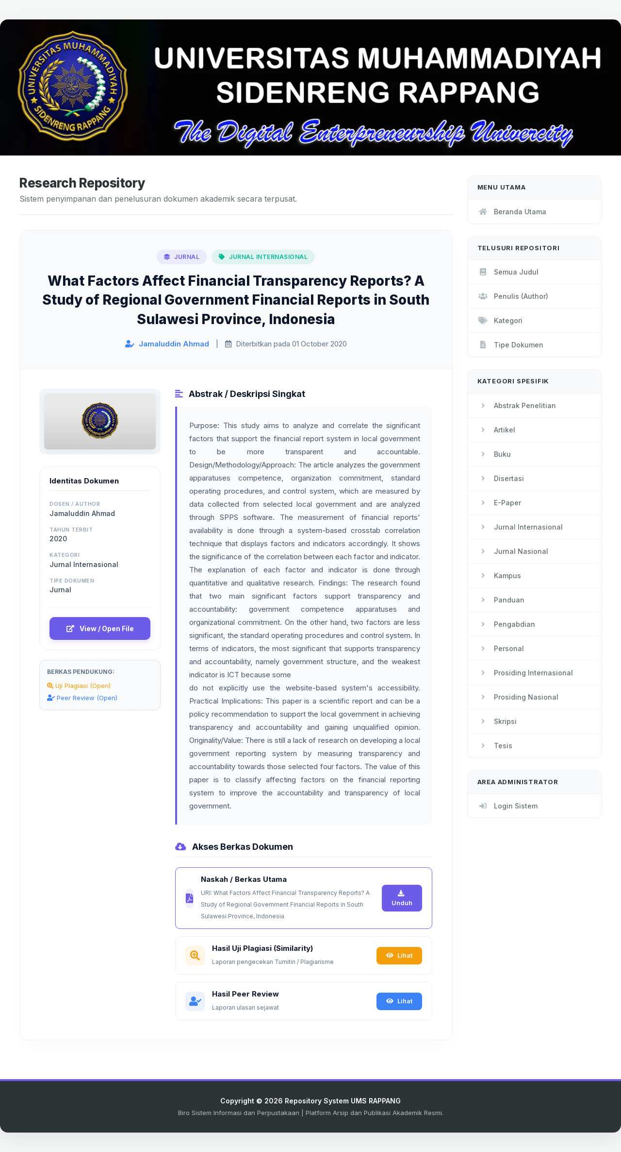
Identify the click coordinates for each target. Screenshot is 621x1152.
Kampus (499, 575)
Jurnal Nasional (512, 551)
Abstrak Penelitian (516, 405)
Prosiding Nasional (517, 697)
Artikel (496, 430)
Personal (500, 648)
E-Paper (499, 503)
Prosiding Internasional (525, 673)
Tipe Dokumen (510, 345)
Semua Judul (508, 272)
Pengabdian (506, 624)
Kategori (500, 320)
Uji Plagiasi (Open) (79, 685)
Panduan (500, 600)
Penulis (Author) (512, 296)
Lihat (399, 955)
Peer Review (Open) (82, 698)
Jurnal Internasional (520, 527)
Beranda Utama (511, 211)
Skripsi (497, 721)
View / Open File (100, 628)
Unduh (402, 898)
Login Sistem (507, 806)
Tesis (494, 745)
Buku (494, 454)
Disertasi (500, 478)
